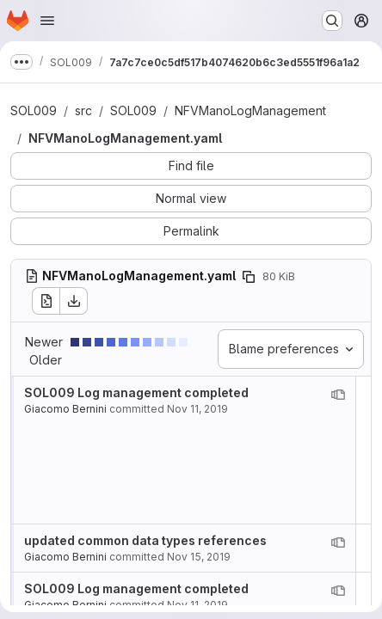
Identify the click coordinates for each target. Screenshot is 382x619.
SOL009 (33, 110)
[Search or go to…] (332, 20)
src (83, 110)
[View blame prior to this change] (338, 394)
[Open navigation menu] (47, 20)
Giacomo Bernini (65, 408)
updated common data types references (145, 540)
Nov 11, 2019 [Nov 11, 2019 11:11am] (197, 408)
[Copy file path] (248, 277)
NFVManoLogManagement (250, 110)
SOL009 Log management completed (136, 392)
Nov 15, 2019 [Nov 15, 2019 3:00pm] (199, 556)
